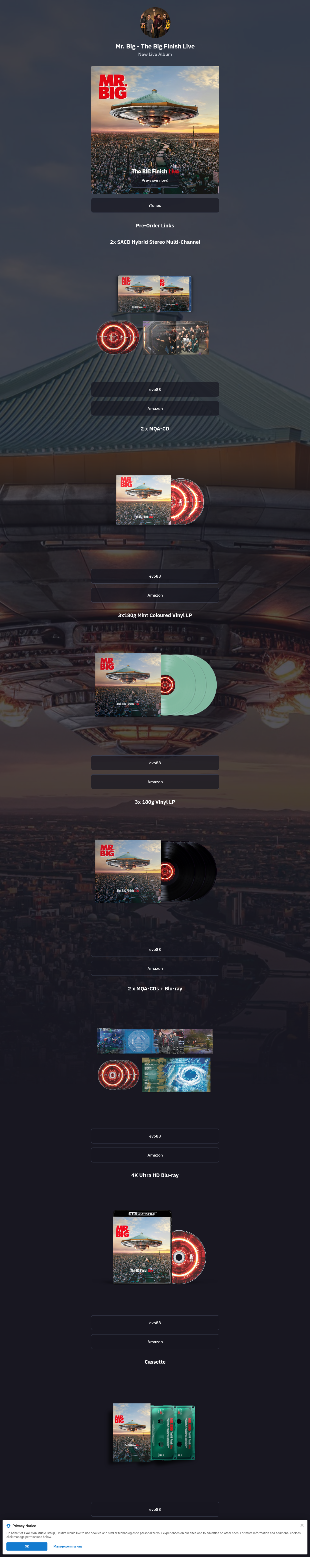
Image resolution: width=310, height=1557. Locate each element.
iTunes (155, 205)
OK (27, 1546)
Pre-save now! (155, 180)
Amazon (155, 408)
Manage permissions (68, 1546)
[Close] (302, 1525)
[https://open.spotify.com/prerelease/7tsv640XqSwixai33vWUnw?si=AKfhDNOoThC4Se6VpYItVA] (155, 130)
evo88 (155, 389)
